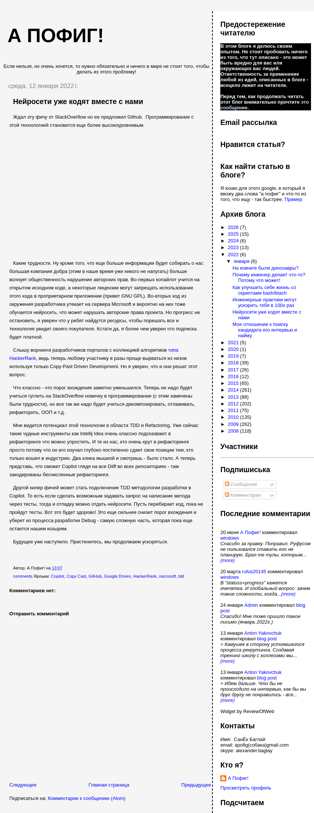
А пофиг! (55, 35)
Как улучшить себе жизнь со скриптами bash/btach (264, 290)
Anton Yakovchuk (263, 633)
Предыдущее (196, 785)
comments (22, 576)
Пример (293, 199)
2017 (234, 370)
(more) (227, 560)
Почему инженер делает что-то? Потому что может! (269, 277)
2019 (234, 356)
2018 (234, 362)
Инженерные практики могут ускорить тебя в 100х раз (265, 302)
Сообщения (241, 484)
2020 (234, 349)
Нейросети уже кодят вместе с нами (78, 101)
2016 (234, 376)
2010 (234, 417)
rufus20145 (254, 571)
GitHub (95, 576)
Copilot (57, 576)
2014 (234, 390)
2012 (234, 403)
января (242, 261)
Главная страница (108, 785)
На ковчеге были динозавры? (266, 268)
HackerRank (144, 576)
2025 (234, 234)
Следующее (23, 785)
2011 (234, 410)
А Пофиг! (250, 532)
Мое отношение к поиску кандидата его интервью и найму (265, 329)
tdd (181, 576)
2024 (234, 241)
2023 (234, 247)
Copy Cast (76, 576)
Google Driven (117, 576)
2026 (234, 227)
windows (229, 538)
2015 (234, 383)
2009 (234, 424)
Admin (251, 605)
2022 (234, 254)
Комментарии (243, 495)
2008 (234, 431)
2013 (234, 397)
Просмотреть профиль (245, 788)
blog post (267, 638)
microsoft (167, 576)
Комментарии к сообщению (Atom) (86, 798)
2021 (234, 342)
